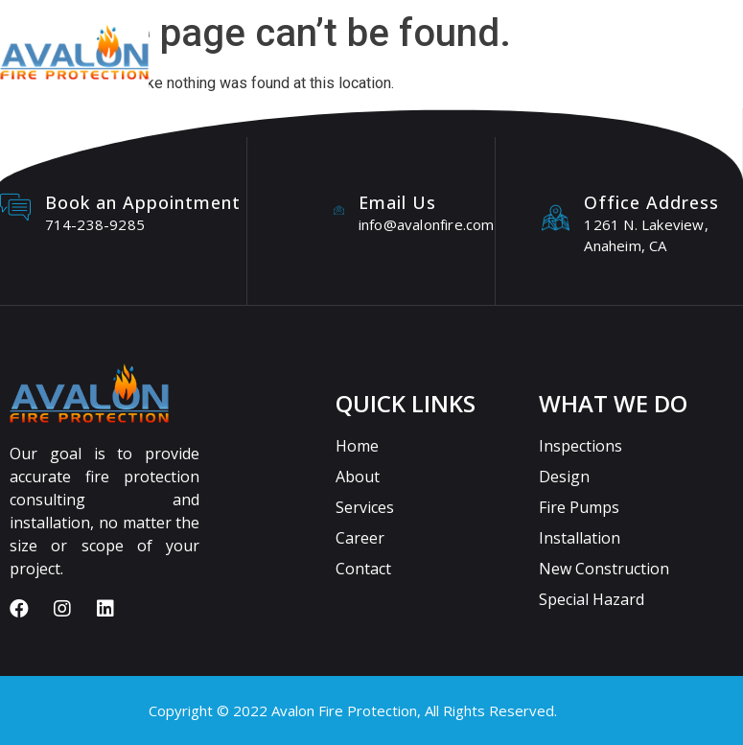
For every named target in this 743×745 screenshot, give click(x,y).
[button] (574, 64)
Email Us (397, 202)
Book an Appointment (143, 202)
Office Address (651, 202)
